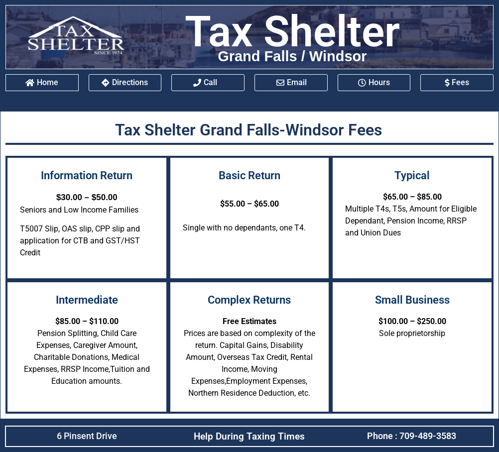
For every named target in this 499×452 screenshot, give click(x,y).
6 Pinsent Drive (87, 436)
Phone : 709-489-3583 (411, 436)
